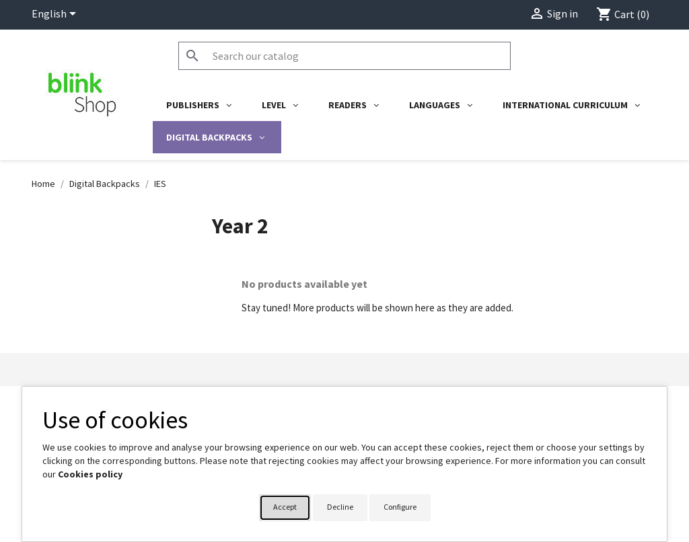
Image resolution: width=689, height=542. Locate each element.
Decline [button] (340, 507)
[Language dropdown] (56, 15)
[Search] (344, 56)
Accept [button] (285, 507)
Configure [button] (400, 507)
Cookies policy (90, 474)
